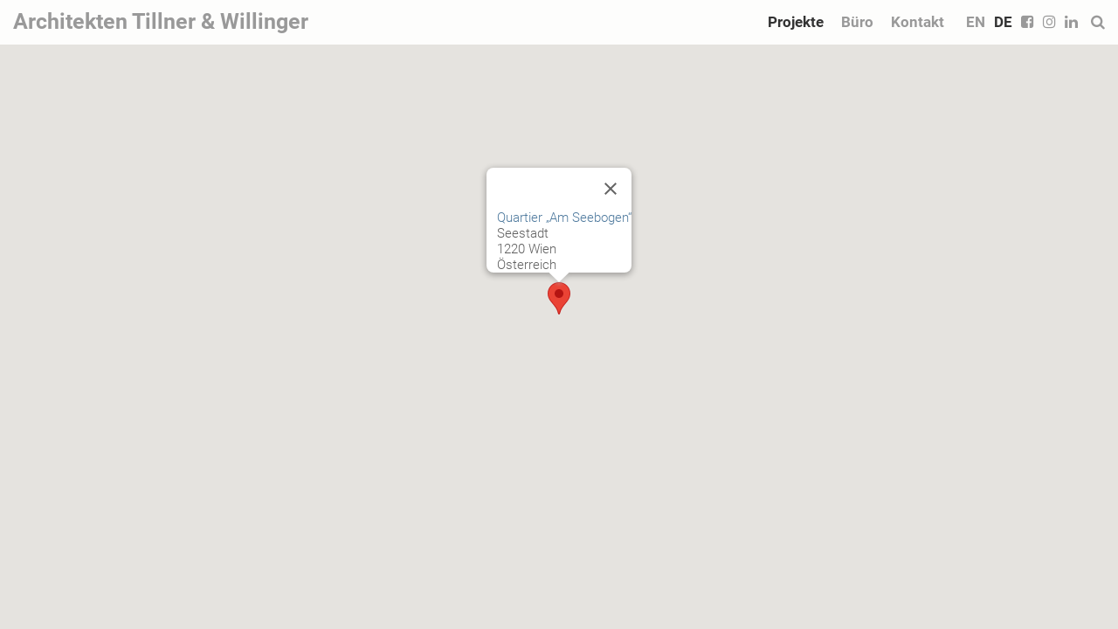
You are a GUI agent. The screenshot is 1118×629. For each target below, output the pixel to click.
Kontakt (917, 22)
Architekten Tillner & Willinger (160, 21)
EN (975, 22)
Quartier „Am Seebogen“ (564, 217)
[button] (559, 298)
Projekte (796, 22)
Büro (857, 22)
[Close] (610, 189)
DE (1003, 22)
